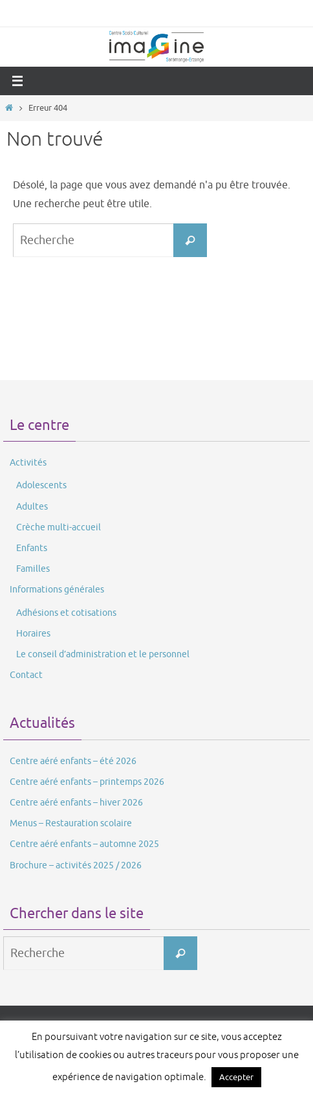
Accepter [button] (236, 1077)
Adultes (32, 506)
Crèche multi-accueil (58, 527)
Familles (33, 568)
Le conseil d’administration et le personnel (102, 654)
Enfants (31, 548)
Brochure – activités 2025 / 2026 (76, 865)
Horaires (33, 633)
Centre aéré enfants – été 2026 (73, 761)
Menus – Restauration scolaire (71, 823)
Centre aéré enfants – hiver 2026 (76, 802)
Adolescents (41, 485)
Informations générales (57, 589)
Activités (28, 462)
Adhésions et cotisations (66, 612)
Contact (26, 675)
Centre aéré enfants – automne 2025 (84, 844)
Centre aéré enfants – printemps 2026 (87, 781)
